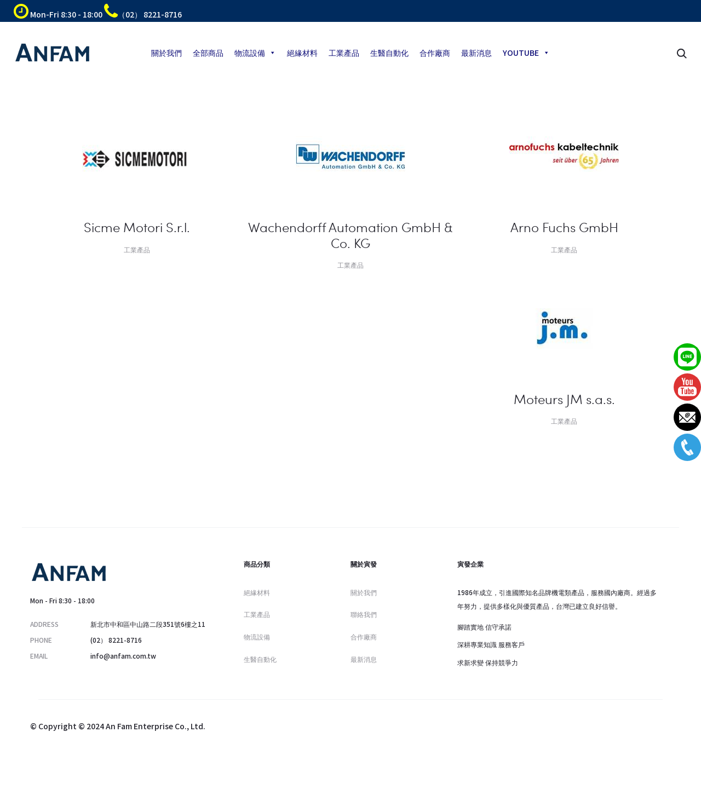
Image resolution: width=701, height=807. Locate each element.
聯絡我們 (363, 614)
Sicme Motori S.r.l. (137, 227)
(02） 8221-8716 (116, 639)
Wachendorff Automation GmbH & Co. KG (350, 235)
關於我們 (166, 52)
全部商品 (208, 52)
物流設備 (255, 53)
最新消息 (476, 52)
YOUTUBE (526, 53)
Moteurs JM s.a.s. (564, 399)
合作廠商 (435, 52)
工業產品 (344, 52)
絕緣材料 (302, 52)
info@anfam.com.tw (123, 655)
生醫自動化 (389, 52)
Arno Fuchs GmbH (564, 227)
